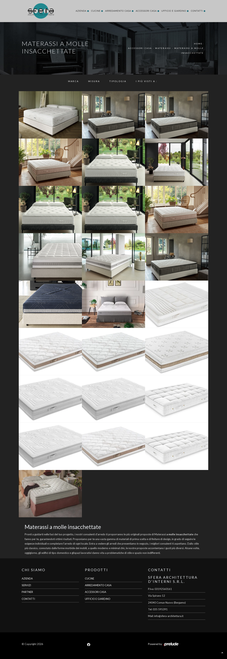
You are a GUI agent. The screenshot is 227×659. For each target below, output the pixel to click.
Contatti (197, 11)
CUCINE (89, 578)
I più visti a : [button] (146, 81)
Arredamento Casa (118, 11)
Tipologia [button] (117, 81)
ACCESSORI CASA (95, 591)
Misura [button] (94, 81)
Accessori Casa (146, 11)
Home (198, 43)
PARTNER (27, 591)
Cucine (95, 11)
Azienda (81, 11)
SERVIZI (26, 585)
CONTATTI (28, 598)
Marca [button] (73, 81)
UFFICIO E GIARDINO (97, 598)
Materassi (163, 48)
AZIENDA (27, 578)
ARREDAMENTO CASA (98, 585)
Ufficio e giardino (173, 11)
